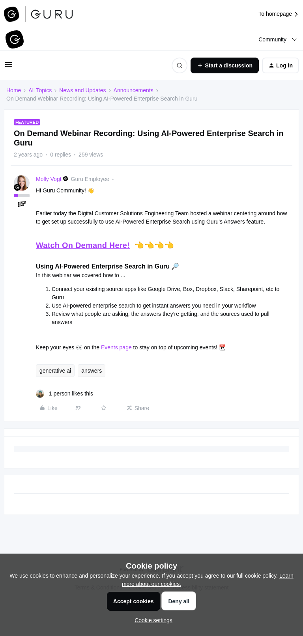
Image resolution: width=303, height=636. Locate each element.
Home (13, 90)
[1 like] (64, 394)
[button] (8, 67)
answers (91, 370)
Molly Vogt (49, 179)
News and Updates (82, 90)
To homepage (278, 14)
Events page (116, 347)
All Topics (40, 90)
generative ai (55, 370)
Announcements (133, 90)
